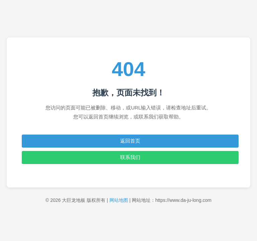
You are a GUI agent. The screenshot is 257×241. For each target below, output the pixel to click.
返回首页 (130, 141)
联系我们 (130, 157)
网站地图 (118, 200)
